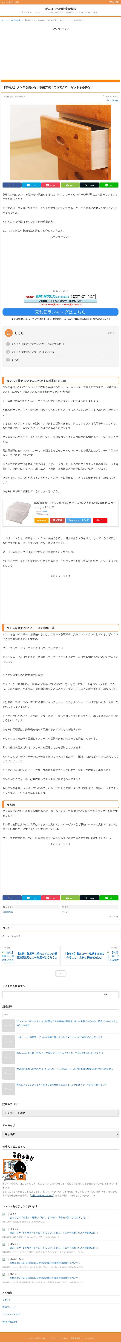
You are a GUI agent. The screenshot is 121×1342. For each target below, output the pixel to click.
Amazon (41, 520)
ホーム (60, 973)
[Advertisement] (60, 53)
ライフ (65, 912)
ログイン (6, 1300)
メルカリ (100, 520)
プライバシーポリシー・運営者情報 (65, 1338)
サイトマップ (89, 1338)
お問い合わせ (41, 1338)
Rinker (45, 511)
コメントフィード (11, 1314)
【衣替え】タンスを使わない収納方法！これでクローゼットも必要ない (48, 87)
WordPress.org (9, 1321)
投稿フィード (9, 1307)
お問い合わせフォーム (42, 1195)
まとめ (15, 359)
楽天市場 (57, 520)
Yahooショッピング (79, 520)
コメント (115, 917)
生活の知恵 (114, 101)
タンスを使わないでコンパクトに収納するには (37, 344)
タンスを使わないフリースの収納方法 (32, 351)
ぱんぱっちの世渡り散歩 (60, 9)
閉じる (111, 333)
